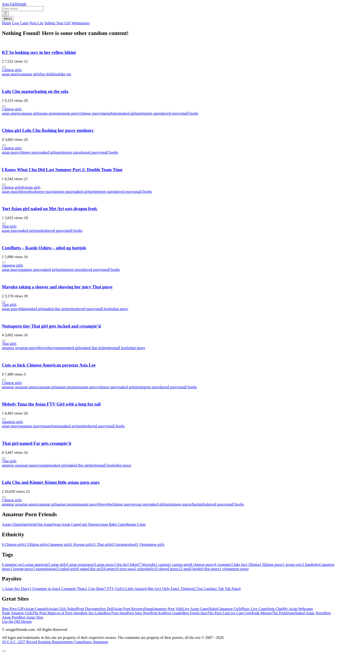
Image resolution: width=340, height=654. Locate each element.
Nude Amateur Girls (17, 613)
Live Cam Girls (240, 613)
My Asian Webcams (298, 609)
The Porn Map (43, 613)
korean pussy (64, 192)
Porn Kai (157, 613)
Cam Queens (89, 524)
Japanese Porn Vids (167, 609)
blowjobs (26, 192)
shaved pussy (170, 113)
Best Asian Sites (31, 617)
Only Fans (168, 589)
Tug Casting (204, 589)
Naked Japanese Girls (224, 609)
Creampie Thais (72, 589)
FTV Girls (113, 589)
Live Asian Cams (195, 609)
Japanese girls (12, 265)
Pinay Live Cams (254, 609)
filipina (252, 565)
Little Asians (133, 589)
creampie (58, 348)
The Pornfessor (283, 613)
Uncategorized (123, 544)
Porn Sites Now (138, 613)
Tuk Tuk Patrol (228, 589)
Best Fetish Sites (195, 613)
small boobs (189, 113)
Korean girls (31, 187)
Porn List (36, 23)
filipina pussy (271, 565)
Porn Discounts (88, 609)
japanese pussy (30, 270)
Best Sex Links (92, 613)
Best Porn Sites (115, 613)
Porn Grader (173, 613)
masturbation (110, 113)
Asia (14, 4)
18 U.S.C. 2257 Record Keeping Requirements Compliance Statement (55, 642)
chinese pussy (90, 113)
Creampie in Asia (44, 589)
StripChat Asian (40, 524)
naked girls (128, 113)
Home (6, 23)
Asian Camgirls (37, 609)
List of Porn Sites (67, 613)
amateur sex (11, 348)
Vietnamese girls (150, 544)
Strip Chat (275, 609)
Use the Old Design (17, 621)
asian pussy (71, 113)
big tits (45, 74)
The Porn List (218, 613)
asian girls (32, 74)
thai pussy (120, 309)
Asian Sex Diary (16, 589)
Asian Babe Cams (112, 524)
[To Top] (4, 651)
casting (162, 565)
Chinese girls (12, 70)
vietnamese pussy (234, 569)
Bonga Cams (136, 524)
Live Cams (20, 23)
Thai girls (9, 226)
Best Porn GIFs (13, 609)
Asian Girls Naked (63, 609)
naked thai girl (55, 309)
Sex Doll (106, 609)
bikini (54, 74)
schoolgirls (197, 504)
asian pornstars (51, 113)
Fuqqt (148, 609)
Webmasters (80, 23)
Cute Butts (94, 589)
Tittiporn (186, 589)
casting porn (180, 565)
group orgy (141, 504)
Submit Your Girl (57, 23)
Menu (8, 18)
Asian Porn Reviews (128, 609)
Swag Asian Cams (66, 524)
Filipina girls (36, 544)
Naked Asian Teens (309, 613)
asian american (13, 74)
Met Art (152, 589)
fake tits (65, 74)
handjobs (310, 565)
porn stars (152, 113)
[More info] (4, 67)
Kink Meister (262, 613)
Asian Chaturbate (15, 524)
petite (141, 113)
